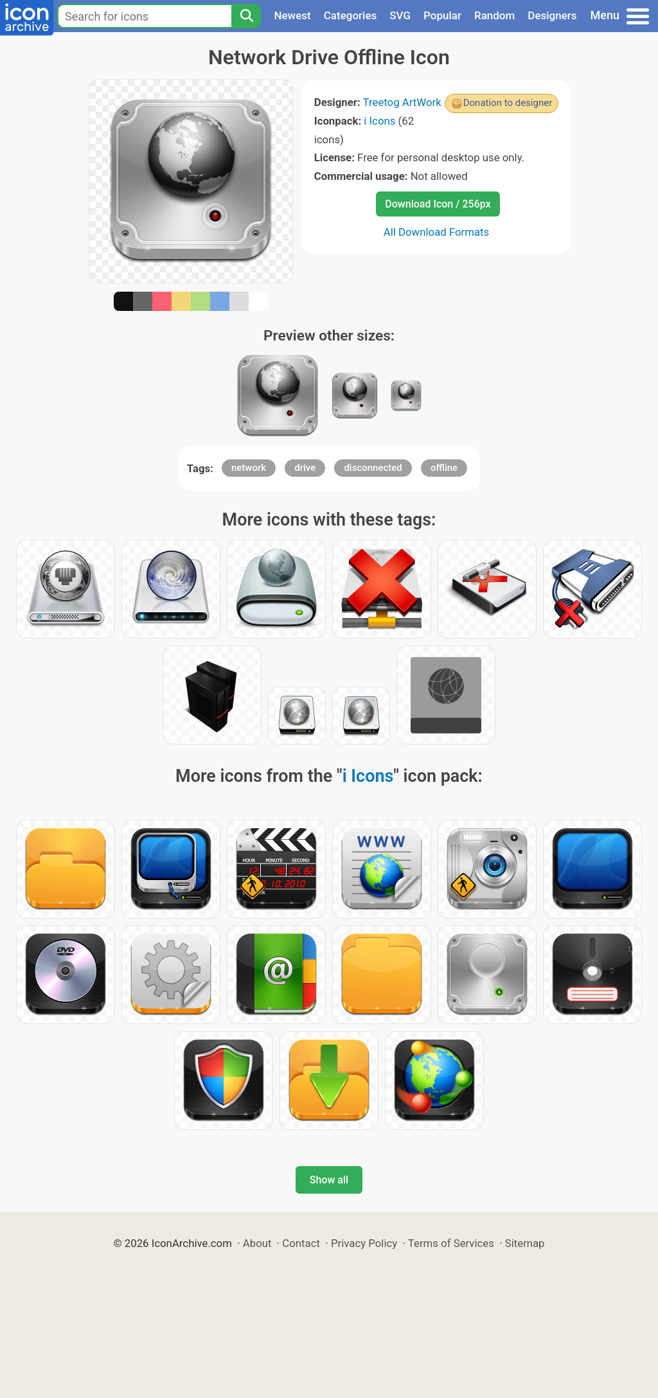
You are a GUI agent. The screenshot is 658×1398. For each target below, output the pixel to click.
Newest (292, 15)
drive (305, 467)
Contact (301, 1243)
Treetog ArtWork (402, 102)
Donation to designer (508, 103)
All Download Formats (437, 232)
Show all (329, 1180)
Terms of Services (451, 1243)
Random (494, 15)
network (248, 467)
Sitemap (525, 1243)
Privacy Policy (364, 1243)
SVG (400, 15)
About (257, 1243)
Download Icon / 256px (437, 204)
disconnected (373, 467)
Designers (552, 15)
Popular (442, 15)
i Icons (379, 120)
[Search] (246, 16)
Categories (350, 15)
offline (444, 467)
